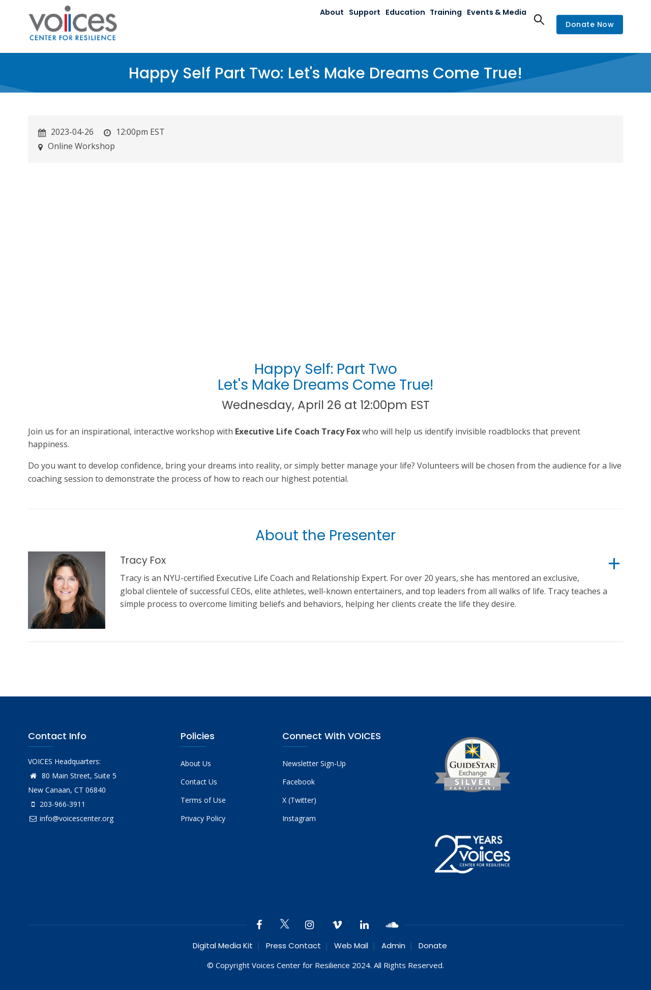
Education (398, 19)
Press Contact (293, 945)
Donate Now (590, 25)
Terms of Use (203, 800)
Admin (393, 945)
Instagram (299, 818)
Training (441, 19)
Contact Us (199, 782)
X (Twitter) (299, 800)
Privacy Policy (203, 818)
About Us (196, 763)
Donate (433, 945)
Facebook (298, 782)
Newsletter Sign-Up (314, 763)
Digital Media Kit (223, 945)
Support (353, 19)
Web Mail (351, 945)
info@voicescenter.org (70, 818)
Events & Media (495, 19)
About (316, 19)
